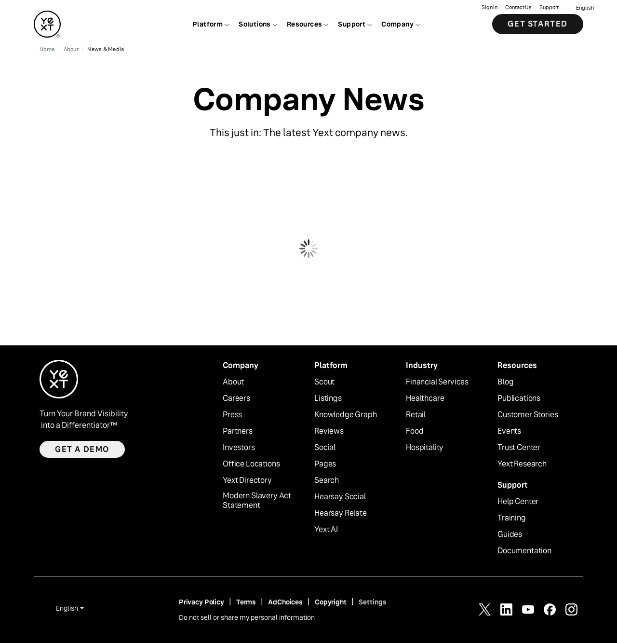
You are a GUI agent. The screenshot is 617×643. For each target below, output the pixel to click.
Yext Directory (247, 480)
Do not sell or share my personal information (247, 617)
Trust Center (518, 447)
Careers (236, 398)
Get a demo (82, 449)
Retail (416, 415)
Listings (328, 398)
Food (414, 431)
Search (326, 480)
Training (511, 518)
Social (324, 447)
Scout (324, 382)
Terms (246, 602)
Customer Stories (527, 415)
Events (509, 431)
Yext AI (326, 529)
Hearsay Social (340, 497)
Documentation (524, 551)
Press (232, 415)
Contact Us (518, 7)
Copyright (331, 602)
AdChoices (285, 602)
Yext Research (522, 464)
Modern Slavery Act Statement (257, 501)
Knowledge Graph (345, 415)
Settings (373, 602)
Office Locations (251, 464)
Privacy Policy (201, 602)
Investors (239, 447)
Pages (325, 464)
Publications (518, 398)
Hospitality (424, 447)
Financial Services (437, 382)
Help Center (517, 501)
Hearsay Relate (340, 513)
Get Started (538, 24)
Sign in (489, 7)
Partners (238, 431)
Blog (505, 382)
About (233, 382)
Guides (509, 534)
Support (549, 7)
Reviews (329, 431)
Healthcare (425, 398)
